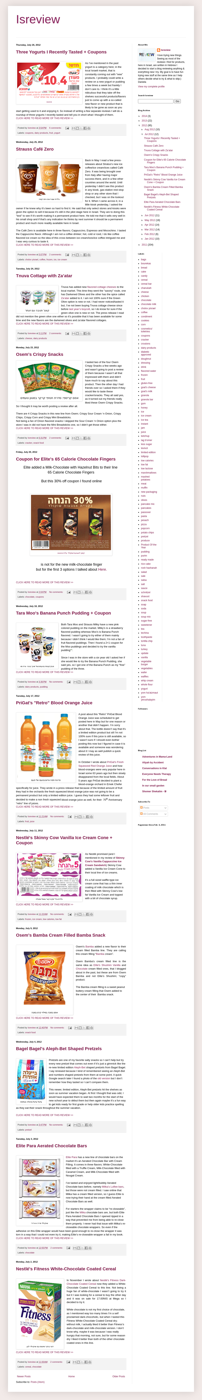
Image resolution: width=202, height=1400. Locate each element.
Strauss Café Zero (35, 149)
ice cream (62, 259)
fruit (51, 133)
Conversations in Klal (154, 768)
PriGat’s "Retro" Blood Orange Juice (54, 702)
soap (143, 604)
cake (143, 271)
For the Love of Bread (154, 779)
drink (143, 367)
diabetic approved (146, 353)
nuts (143, 495)
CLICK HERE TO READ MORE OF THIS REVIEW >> (44, 118)
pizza (144, 524)
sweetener (146, 625)
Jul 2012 (149, 134)
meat (143, 483)
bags (143, 259)
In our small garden (153, 785)
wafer (144, 672)
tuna (143, 645)
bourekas (146, 263)
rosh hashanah (149, 567)
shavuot (145, 596)
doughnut (146, 358)
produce (145, 540)
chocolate (29, 597)
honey (144, 407)
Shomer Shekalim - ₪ (154, 791)
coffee (42, 259)
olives (144, 500)
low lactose (147, 468)
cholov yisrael (31, 259)
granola (145, 395)
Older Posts (118, 1376)
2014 (145, 116)
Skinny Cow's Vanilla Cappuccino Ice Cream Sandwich (104, 861)
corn (143, 324)
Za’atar (65, 298)
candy (144, 275)
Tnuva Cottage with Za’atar (44, 275)
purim (144, 555)
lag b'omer (146, 440)
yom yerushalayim (148, 698)
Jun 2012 (150, 215)
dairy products (41, 133)
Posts (144, 807)
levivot (144, 448)
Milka (83, 1212)
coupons (29, 133)
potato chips (147, 532)
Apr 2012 (150, 224)
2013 (145, 120)
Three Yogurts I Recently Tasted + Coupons (61, 51)
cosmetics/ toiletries (146, 330)
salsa (144, 580)
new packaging (149, 491)
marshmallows (148, 472)
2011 (145, 244)
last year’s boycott (79, 309)
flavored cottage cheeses (101, 286)
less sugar (146, 444)
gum (143, 403)
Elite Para (72, 1157)
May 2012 (150, 220)
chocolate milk (148, 304)
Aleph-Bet (79, 1067)
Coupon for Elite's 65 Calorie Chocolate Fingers (66, 459)
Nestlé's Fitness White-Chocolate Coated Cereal (66, 1268)
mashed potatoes (145, 478)
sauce (144, 588)
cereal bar (146, 283)
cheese (28, 338)
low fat (58, 919)
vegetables (147, 668)
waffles (144, 676)
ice (55, 259)
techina (145, 632)
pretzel (28, 1130)
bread (144, 267)
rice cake (146, 563)
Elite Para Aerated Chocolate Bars (51, 1145)
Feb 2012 (150, 234)
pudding (44, 687)
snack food (38, 443)
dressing (145, 362)
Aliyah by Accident (153, 762)
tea (142, 628)
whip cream (147, 680)
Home (71, 1376)
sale (143, 576)
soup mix (146, 616)
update (144, 653)
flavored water (148, 371)
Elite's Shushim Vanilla (106, 965)
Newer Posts (24, 1376)
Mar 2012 (150, 229)
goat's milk (146, 391)
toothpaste (146, 637)
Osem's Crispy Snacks (39, 354)
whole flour (147, 684)
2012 (145, 125)
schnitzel (145, 592)
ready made (147, 559)
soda (143, 608)
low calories (48, 919)
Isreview (38, 19)
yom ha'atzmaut (149, 692)
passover (146, 512)
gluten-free (146, 383)
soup (143, 612)
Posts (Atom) (37, 1382)
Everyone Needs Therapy (156, 774)
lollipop (144, 456)
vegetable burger (146, 663)
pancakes (146, 508)
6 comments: (55, 128)
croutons (145, 343)
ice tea (144, 419)
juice (32, 821)
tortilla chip (146, 641)
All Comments (149, 814)
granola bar (147, 399)
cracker (28, 443)
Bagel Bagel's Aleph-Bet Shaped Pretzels (59, 1048)
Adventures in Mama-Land (157, 756)
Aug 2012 (150, 129)
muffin (144, 487)
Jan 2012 (150, 238)
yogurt (57, 133)
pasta (144, 516)
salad (144, 572)
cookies (145, 320)
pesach (145, 520)
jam (143, 427)
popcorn (145, 528)
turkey (144, 649)
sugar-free (146, 620)
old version (104, 1078)
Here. (102, 569)
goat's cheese (148, 387)
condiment (146, 316)
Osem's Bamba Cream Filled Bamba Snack (60, 935)
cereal (28, 1366)
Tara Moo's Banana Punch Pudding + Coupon (63, 613)
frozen (49, 259)
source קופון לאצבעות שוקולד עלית (70, 553)
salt (143, 584)
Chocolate (82, 968)
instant (144, 423)
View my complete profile (151, 86)
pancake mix (147, 504)
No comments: (56, 592)
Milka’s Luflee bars (112, 1186)
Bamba (89, 946)
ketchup (145, 436)
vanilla (144, 657)
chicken (145, 296)
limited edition (148, 452)
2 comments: (55, 254)
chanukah (146, 288)
